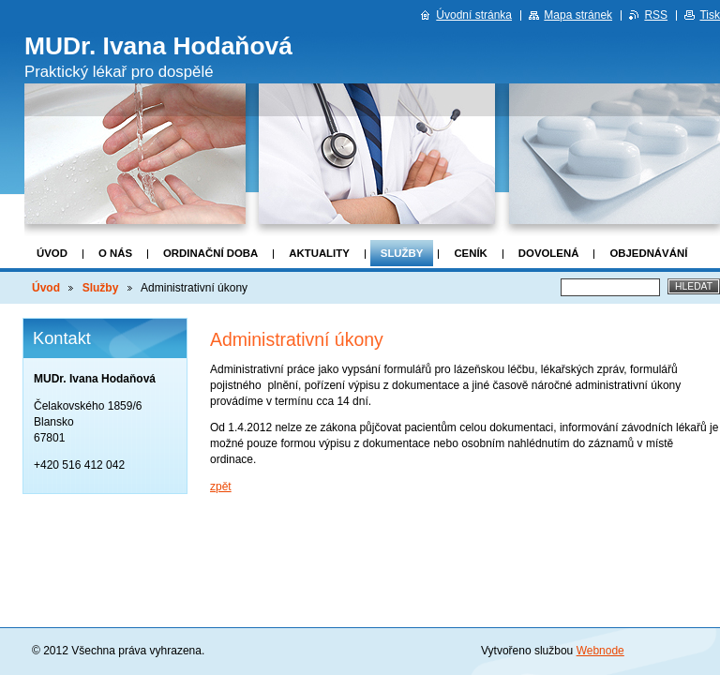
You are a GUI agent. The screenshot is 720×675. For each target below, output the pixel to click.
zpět (221, 486)
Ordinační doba (210, 253)
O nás (115, 253)
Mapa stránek (578, 15)
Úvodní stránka (474, 15)
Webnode (600, 650)
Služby (402, 253)
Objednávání (648, 253)
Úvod (52, 253)
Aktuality (319, 253)
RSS (656, 15)
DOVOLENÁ (548, 253)
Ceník (470, 253)
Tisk (709, 15)
